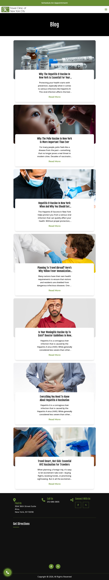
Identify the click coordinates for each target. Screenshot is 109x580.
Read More (55, 97)
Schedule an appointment (54, 3)
